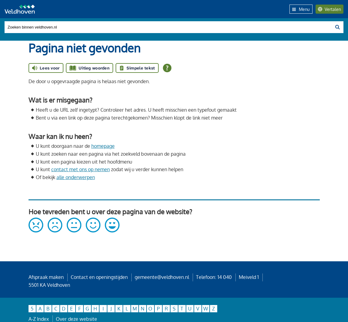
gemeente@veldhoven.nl (162, 277)
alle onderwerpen (75, 177)
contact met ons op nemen (80, 169)
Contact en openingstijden (99, 277)
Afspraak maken (46, 277)
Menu (301, 9)
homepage (103, 146)
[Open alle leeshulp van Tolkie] (167, 68)
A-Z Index (39, 319)
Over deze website (76, 319)
